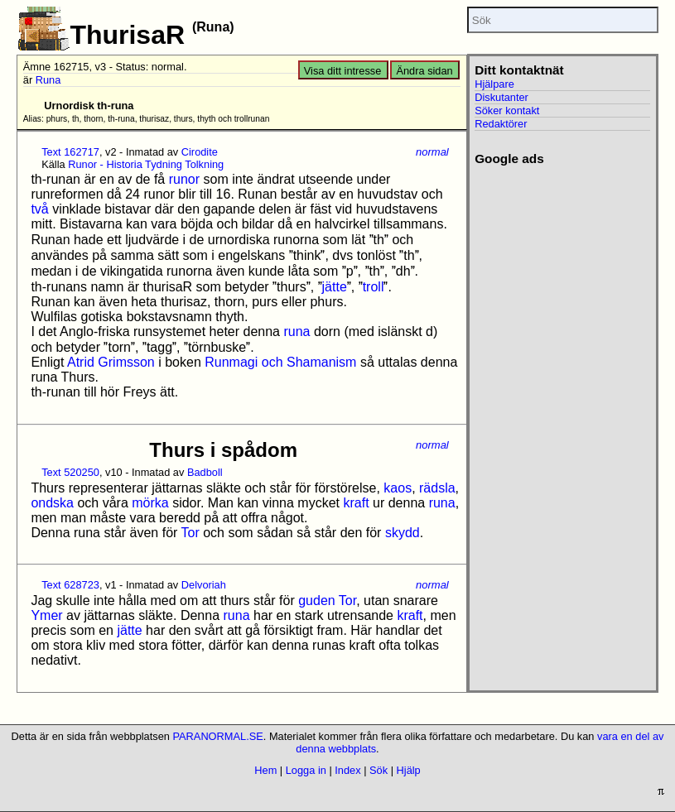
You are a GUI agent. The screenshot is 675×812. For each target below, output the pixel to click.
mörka (150, 503)
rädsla (437, 488)
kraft (356, 503)
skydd (402, 533)
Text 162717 (70, 152)
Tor (190, 533)
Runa (48, 80)
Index (347, 770)
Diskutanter (501, 97)
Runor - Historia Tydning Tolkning (146, 164)
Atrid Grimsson (111, 362)
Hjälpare (494, 84)
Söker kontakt (507, 110)
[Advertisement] (554, 414)
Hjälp (409, 770)
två (39, 209)
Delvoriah (203, 585)
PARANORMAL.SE (217, 736)
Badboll (205, 472)
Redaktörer (501, 124)
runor (184, 179)
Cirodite (199, 152)
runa (296, 331)
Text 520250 (70, 472)
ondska (52, 503)
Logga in (306, 770)
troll (373, 287)
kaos (397, 488)
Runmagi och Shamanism (280, 362)
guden (316, 600)
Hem (265, 770)
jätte (334, 287)
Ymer (46, 615)
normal (432, 152)
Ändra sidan (424, 71)
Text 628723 (70, 585)
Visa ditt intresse (343, 71)
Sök (378, 770)
